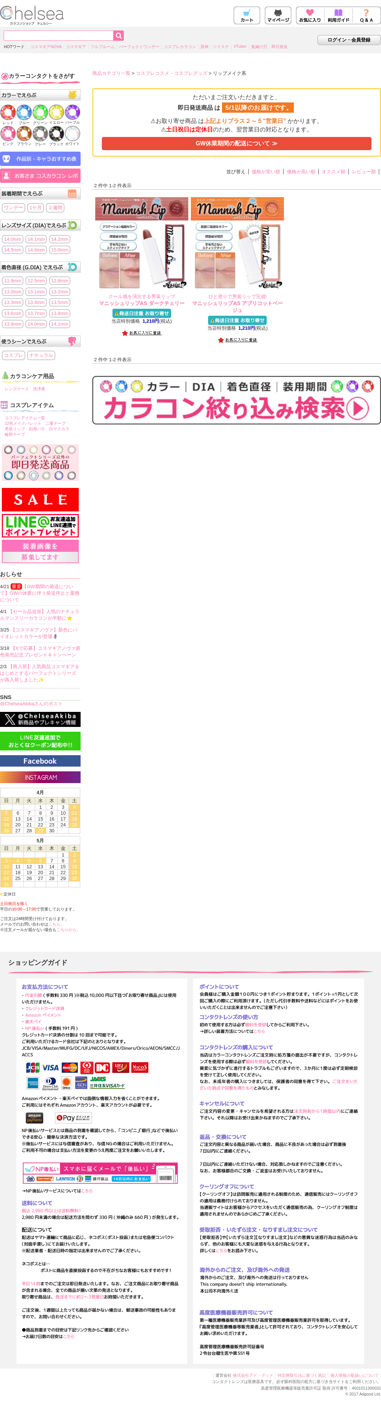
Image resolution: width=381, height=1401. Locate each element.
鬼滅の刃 (259, 46)
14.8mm (36, 250)
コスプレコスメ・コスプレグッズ (171, 73)
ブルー (24, 120)
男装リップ (15, 429)
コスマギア (76, 46)
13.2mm (60, 291)
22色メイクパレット (23, 423)
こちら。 (56, 924)
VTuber (240, 46)
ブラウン (24, 141)
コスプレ (13, 355)
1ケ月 (35, 207)
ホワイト (72, 141)
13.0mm (12, 291)
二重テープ (55, 423)
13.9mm (12, 324)
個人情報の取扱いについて (354, 1375)
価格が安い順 (266, 171)
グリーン (40, 120)
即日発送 (279, 46)
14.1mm (36, 239)
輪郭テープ (15, 434)
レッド (8, 120)
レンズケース (17, 389)
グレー (40, 142)
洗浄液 (39, 389)
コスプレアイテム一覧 (25, 418)
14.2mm (60, 239)
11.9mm (12, 280)
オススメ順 (333, 171)
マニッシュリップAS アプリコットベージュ (237, 303)
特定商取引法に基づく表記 (302, 1375)
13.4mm (36, 302)
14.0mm (12, 239)
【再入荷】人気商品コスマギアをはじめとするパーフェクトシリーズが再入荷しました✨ (39, 673)
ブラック (56, 142)
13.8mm (60, 313)
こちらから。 (68, 929)
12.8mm (60, 280)
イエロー (56, 120)
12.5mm (36, 280)
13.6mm (12, 313)
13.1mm (36, 291)
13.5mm (60, 302)
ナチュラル (41, 355)
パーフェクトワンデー (139, 46)
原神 (204, 46)
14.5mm (12, 250)
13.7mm (36, 313)
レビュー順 (364, 171)
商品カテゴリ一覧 (111, 73)
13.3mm (12, 302)
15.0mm (60, 250)
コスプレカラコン (180, 46)
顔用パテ (37, 429)
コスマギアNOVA (46, 46)
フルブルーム (102, 46)
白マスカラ (59, 429)
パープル (72, 120)
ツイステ (221, 46)
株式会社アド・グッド (253, 1375)
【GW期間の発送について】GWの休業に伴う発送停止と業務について (39, 593)
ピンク (8, 141)
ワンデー (13, 207)
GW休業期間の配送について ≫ (236, 143)
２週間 (55, 207)
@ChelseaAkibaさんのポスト (31, 703)
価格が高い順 (301, 171)
